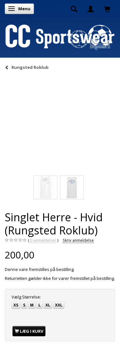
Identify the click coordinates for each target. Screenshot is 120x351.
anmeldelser (43, 240)
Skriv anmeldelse (78, 240)
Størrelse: (26, 297)
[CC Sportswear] (60, 36)
